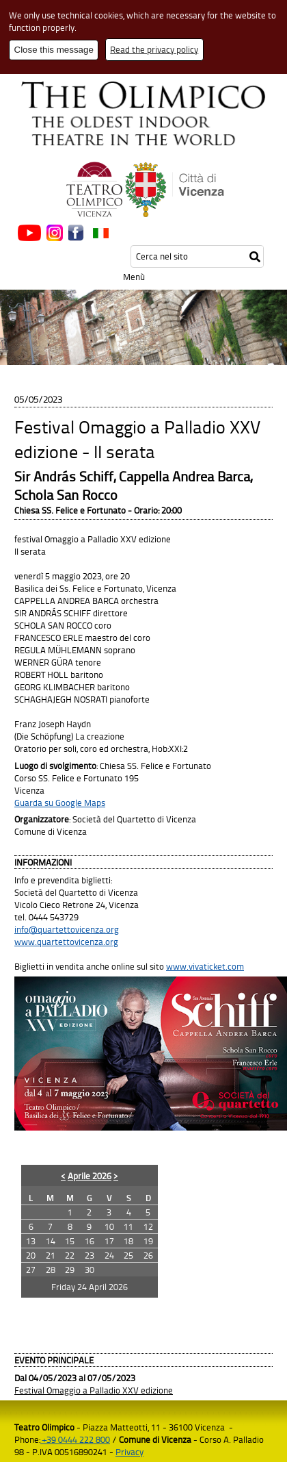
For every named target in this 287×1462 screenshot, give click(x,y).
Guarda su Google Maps (59, 802)
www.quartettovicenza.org (66, 941)
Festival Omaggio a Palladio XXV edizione (93, 1390)
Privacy (129, 1452)
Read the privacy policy (154, 49)
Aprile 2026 (89, 1176)
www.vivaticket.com (205, 966)
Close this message (54, 50)
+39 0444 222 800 (75, 1439)
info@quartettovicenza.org (66, 929)
